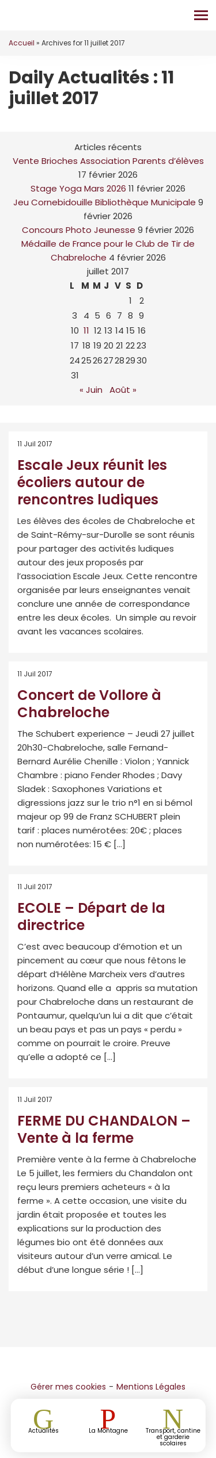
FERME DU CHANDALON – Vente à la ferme (104, 1129)
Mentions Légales (150, 1386)
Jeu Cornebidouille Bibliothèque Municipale (104, 202)
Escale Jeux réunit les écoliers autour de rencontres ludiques (92, 482)
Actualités (43, 1430)
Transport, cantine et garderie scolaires (173, 1436)
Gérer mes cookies (68, 1386)
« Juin (91, 390)
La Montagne (108, 1430)
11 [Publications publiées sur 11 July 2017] (86, 330)
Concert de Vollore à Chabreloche (89, 704)
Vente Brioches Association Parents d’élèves (108, 161)
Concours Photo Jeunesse (78, 230)
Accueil (22, 43)
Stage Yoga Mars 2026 (78, 188)
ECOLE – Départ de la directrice (91, 916)
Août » (123, 390)
